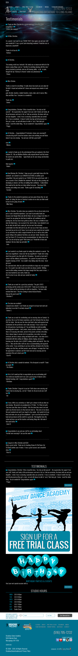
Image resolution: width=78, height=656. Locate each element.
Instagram (67, 639)
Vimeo (64, 639)
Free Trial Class (27, 7)
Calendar (39, 7)
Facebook (57, 639)
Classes (10, 7)
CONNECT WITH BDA (67, 637)
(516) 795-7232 (63, 632)
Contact (31, 11)
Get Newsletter (65, 615)
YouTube (60, 639)
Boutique (23, 11)
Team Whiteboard (57, 7)
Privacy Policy (26, 651)
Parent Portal (12, 11)
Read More (68, 485)
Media (47, 7)
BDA (7, 2)
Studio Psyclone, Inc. (64, 649)
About (17, 7)
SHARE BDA (9, 645)
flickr (70, 639)
